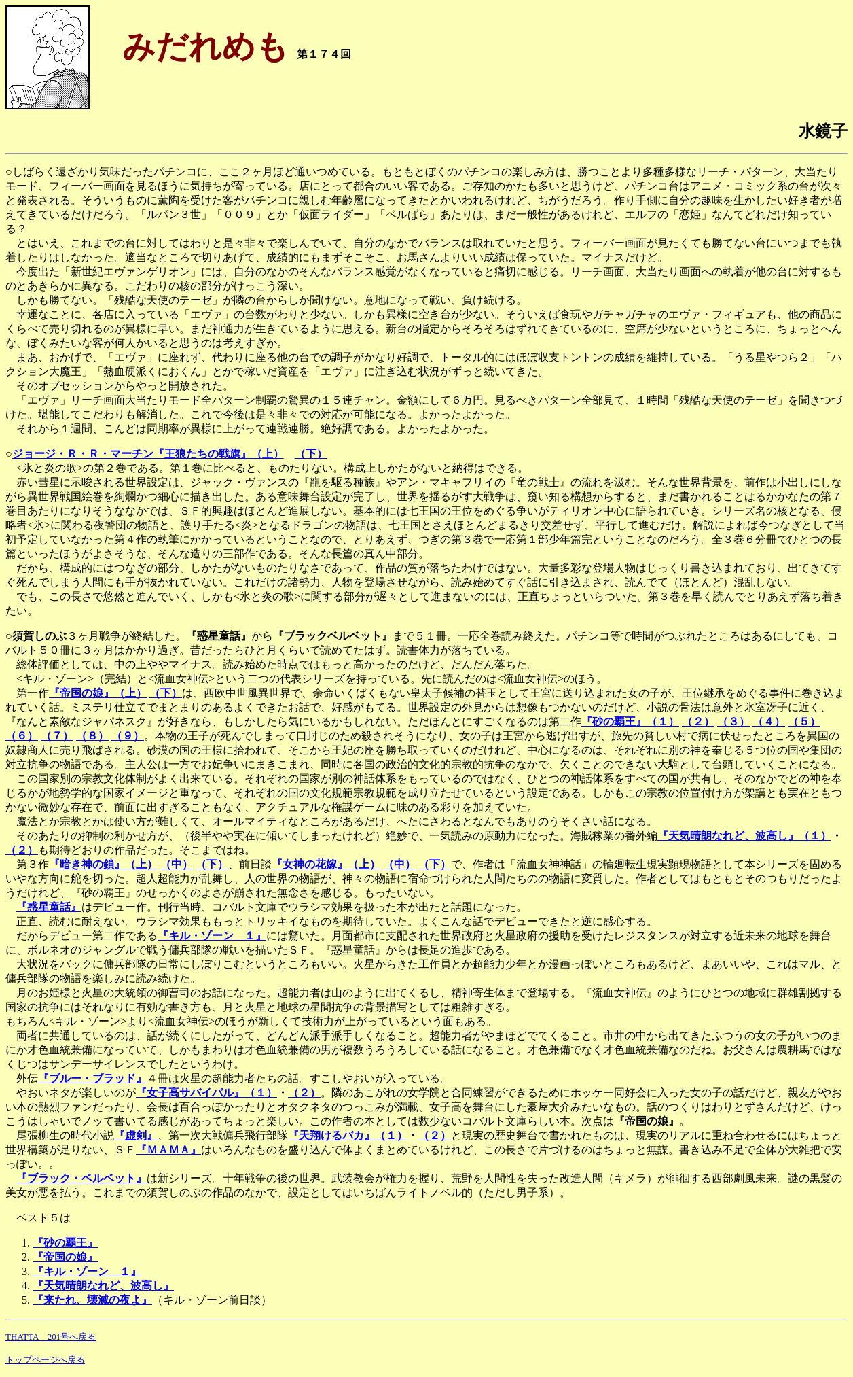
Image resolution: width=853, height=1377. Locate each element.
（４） (768, 721)
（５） (804, 721)
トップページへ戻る (45, 1360)
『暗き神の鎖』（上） (103, 864)
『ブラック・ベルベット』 (81, 1178)
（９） (127, 736)
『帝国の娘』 (65, 1257)
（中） (176, 864)
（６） (21, 736)
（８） (92, 736)
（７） (57, 736)
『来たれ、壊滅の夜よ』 (92, 1300)
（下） (311, 453)
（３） (733, 721)
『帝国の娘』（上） (98, 693)
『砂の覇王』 (65, 1243)
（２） (698, 721)
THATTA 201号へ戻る (50, 1336)
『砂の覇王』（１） (630, 721)
